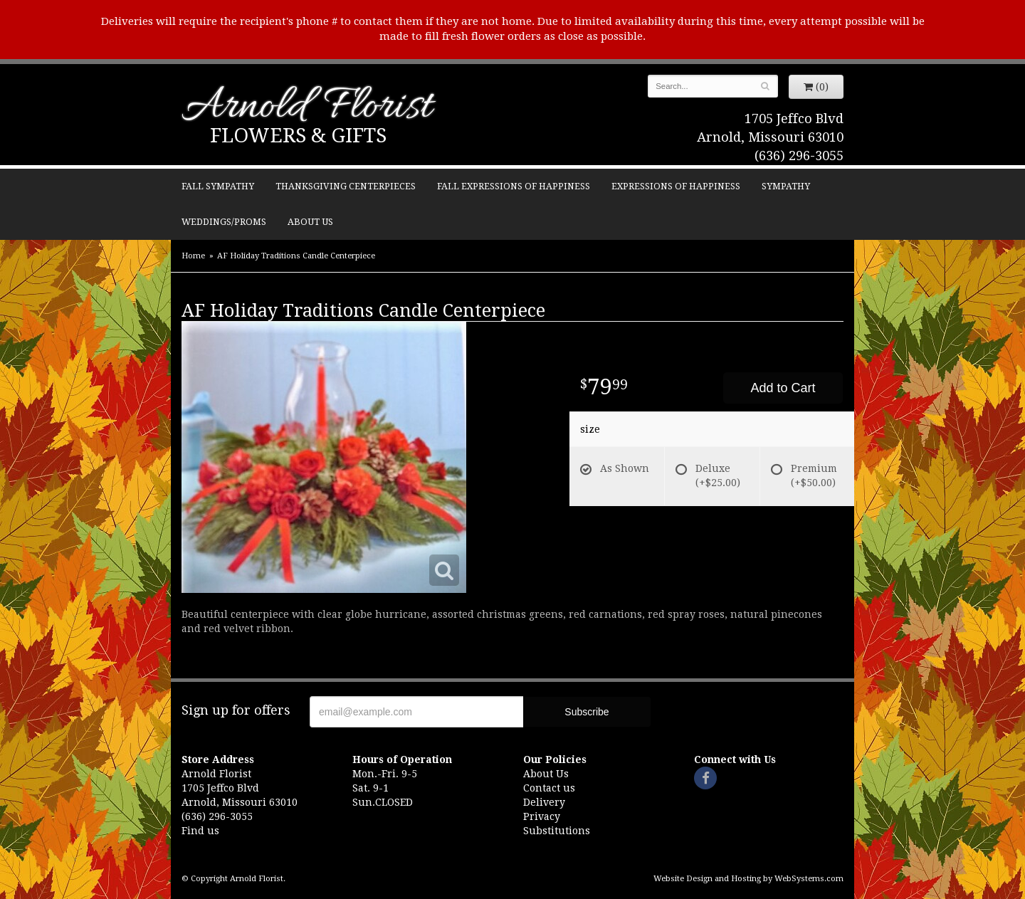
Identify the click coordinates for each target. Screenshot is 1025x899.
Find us (200, 830)
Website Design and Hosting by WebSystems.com (748, 878)
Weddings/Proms (224, 221)
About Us (310, 221)
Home (193, 256)
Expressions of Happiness (675, 186)
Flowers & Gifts (298, 135)
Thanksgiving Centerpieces (345, 186)
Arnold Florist (307, 107)
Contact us (549, 788)
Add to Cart (782, 388)
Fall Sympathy (218, 186)
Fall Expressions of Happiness (513, 186)
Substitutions (556, 830)
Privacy (541, 816)
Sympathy (786, 186)
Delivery (544, 802)
